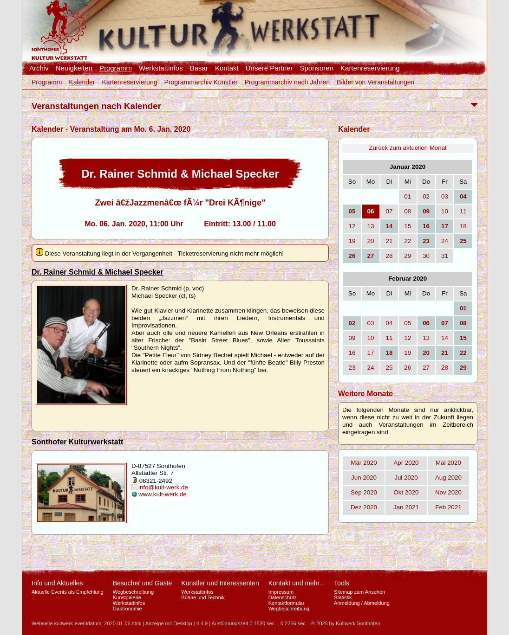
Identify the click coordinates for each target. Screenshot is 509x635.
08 (407, 211)
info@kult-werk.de (163, 487)
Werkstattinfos (161, 68)
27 (426, 367)
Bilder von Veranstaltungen (375, 82)
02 (426, 196)
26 (407, 367)
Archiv (39, 68)
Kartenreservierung (370, 68)
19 (352, 240)
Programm (115, 68)
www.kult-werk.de (162, 494)
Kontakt (227, 68)
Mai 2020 (448, 462)
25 (388, 367)
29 (407, 255)
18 (463, 226)
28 (388, 255)
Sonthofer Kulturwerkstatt (77, 442)
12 (352, 226)
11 (463, 211)
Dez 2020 (364, 507)
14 (444, 337)
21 (388, 240)
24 (444, 240)
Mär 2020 (364, 462)
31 (444, 255)
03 (444, 196)
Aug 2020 (448, 477)
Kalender (82, 82)
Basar (199, 68)
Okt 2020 (405, 492)
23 (352, 367)
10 (444, 211)
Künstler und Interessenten (220, 583)
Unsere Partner (269, 68)
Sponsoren (316, 68)
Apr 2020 (405, 462)
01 (407, 196)
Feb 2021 (448, 507)
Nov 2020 (448, 492)
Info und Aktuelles (57, 583)
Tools (341, 583)
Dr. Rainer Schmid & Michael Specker (97, 272)
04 (388, 323)
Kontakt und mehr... (296, 583)
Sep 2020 (364, 492)
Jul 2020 (406, 477)
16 (352, 352)
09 (352, 337)
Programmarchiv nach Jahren (287, 82)
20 (370, 240)
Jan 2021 (406, 507)
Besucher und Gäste (142, 583)
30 (426, 255)
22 (407, 240)
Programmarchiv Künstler (200, 82)
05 (407, 323)
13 (370, 226)
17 (370, 352)
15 (407, 226)
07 (388, 211)
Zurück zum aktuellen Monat (407, 147)
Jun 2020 (364, 477)
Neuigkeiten (74, 68)
